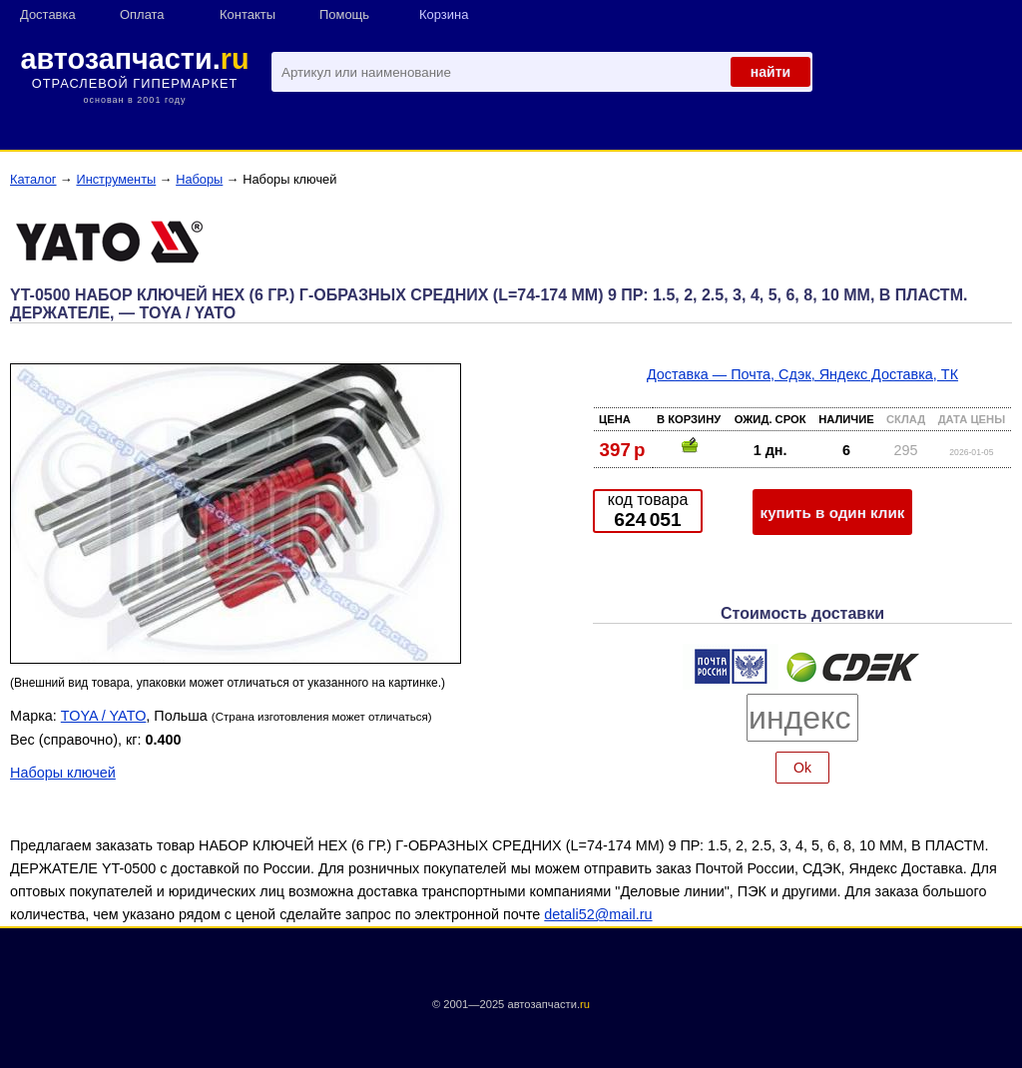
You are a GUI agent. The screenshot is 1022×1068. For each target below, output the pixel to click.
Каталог (33, 179)
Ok (802, 768)
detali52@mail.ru (598, 914)
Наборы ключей (63, 773)
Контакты (247, 14)
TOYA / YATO (104, 716)
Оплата (142, 14)
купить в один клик (833, 512)
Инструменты (116, 179)
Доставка (48, 14)
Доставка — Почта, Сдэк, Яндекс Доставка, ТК (802, 374)
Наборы (199, 179)
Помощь (344, 14)
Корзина (443, 14)
